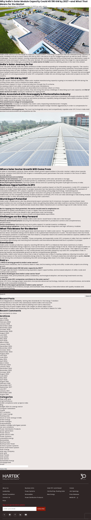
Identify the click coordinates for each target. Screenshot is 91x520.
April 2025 (3, 341)
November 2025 (6, 328)
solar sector (11, 290)
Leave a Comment (21, 292)
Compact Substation (7, 408)
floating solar (5, 416)
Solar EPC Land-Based (54, 488)
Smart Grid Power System (9, 448)
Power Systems (5, 436)
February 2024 (5, 365)
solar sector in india (54, 290)
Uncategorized (5, 462)
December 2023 (6, 369)
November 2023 (6, 370)
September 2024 (6, 352)
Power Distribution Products (10, 429)
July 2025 (3, 335)
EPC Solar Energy (6, 414)
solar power (4, 457)
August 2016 (4, 395)
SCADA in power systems (9, 446)
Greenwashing (5, 423)
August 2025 (4, 333)
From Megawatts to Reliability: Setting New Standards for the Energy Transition (29, 301)
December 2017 (6, 385)
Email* (14, 465)
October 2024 (5, 350)
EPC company (5, 412)
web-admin (43, 6)
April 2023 (3, 380)
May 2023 (3, 378)
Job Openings (74, 491)
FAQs (4, 500)
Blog (1, 405)
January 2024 (5, 367)
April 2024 (3, 361)
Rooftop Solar (5, 442)
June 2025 (3, 337)
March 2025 (4, 342)
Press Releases (74, 494)
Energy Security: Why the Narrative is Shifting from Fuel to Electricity (25, 305)
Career (71, 488)
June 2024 (4, 357)
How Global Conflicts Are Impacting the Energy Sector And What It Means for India (30, 308)
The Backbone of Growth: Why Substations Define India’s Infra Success (26, 303)
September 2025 (6, 331)
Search (2, 294)
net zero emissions (7, 427)
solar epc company (29, 290)
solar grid (3, 453)
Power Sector (5, 433)
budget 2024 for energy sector (11, 407)
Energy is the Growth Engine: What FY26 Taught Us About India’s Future (26, 306)
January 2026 (5, 324)
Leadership (6, 491)
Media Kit (73, 497)
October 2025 (5, 329)
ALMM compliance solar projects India (14, 403)
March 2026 (4, 320)
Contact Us (6, 497)
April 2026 (3, 318)
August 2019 (4, 382)
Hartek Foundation (9, 494)
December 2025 (6, 326)
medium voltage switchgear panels (13, 425)
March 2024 (4, 363)
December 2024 (6, 346)
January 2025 (5, 344)
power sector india (7, 435)
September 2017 (6, 387)
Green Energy (5, 420)
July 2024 (3, 355)
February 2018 (5, 383)
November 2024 (6, 348)
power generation (6, 431)
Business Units (29, 488)
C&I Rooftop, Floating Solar (56, 491)
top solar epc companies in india (74, 290)
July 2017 (3, 389)
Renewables (4, 440)
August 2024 (4, 354)
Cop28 (2, 410)
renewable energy (7, 438)
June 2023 (3, 376)
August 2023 (4, 374)
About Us (6, 488)
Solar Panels (4, 455)
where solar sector (7, 292)
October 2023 (5, 372)
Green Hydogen (6, 422)
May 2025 (3, 339)
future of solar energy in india (11, 418)
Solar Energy (4, 449)
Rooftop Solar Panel (7, 444)
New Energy (51, 494)
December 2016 (6, 393)
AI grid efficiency (6, 401)
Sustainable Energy (7, 461)
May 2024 (3, 359)
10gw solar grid (5, 399)
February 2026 (5, 322)
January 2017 (5, 391)
